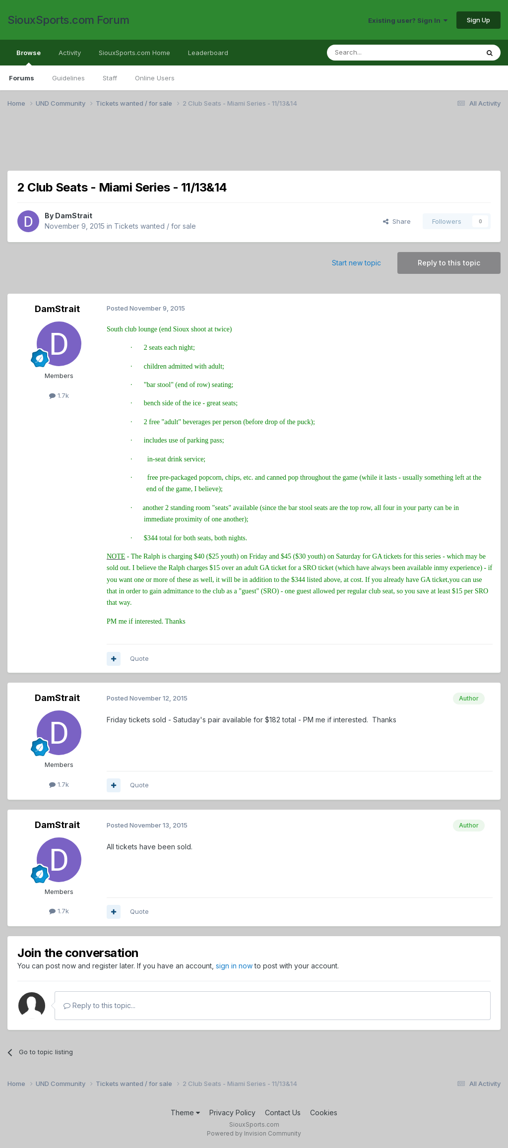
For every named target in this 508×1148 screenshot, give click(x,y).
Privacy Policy (232, 1112)
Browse (28, 57)
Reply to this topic (449, 262)
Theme (185, 1112)
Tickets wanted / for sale (155, 226)
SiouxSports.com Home (134, 53)
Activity (70, 53)
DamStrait (73, 215)
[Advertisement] (254, 145)
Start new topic (356, 262)
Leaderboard (208, 53)
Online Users (155, 78)
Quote (139, 658)
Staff (110, 78)
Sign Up (478, 20)
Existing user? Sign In (407, 20)
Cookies (323, 1112)
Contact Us (283, 1112)
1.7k (59, 395)
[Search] (377, 53)
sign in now (234, 965)
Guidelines (68, 78)
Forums (21, 78)
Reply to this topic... (99, 1005)
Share (397, 221)
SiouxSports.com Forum (68, 19)
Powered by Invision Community (254, 1133)
